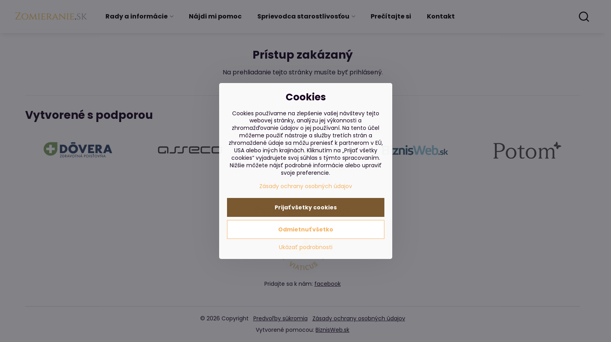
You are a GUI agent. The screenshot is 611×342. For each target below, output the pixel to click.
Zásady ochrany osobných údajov (305, 186)
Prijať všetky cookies (306, 207)
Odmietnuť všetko (305, 229)
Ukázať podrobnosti (305, 247)
